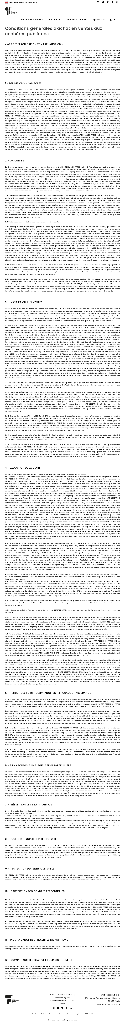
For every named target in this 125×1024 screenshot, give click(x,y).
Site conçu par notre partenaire (62, 1020)
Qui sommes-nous (58, 1000)
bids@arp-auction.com (94, 332)
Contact (35, 2)
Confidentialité (65, 995)
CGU (52, 995)
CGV (72, 1000)
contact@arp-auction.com (107, 1004)
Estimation (25, 2)
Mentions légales (62, 998)
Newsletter (14, 2)
